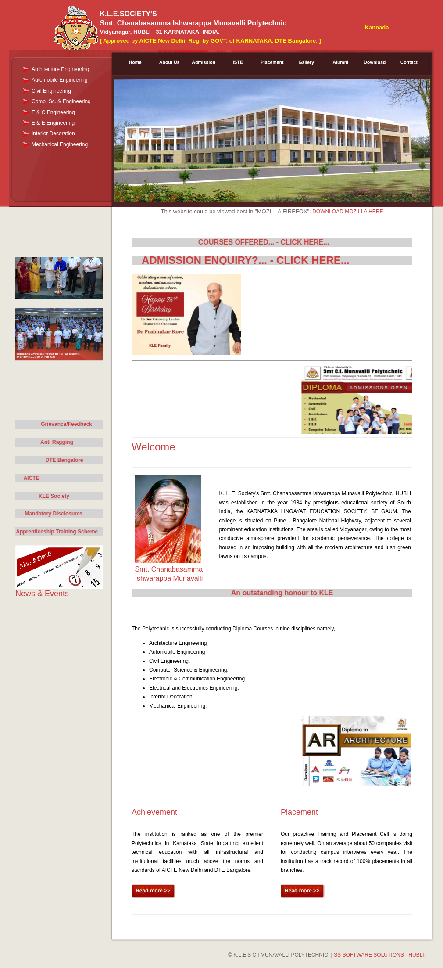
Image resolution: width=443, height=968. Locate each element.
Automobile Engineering (59, 80)
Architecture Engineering (60, 69)
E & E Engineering (53, 123)
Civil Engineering (51, 91)
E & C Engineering (53, 112)
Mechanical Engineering (60, 144)
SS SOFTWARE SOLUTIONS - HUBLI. (379, 955)
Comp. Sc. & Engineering (61, 101)
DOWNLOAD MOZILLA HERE (347, 212)
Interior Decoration (53, 133)
